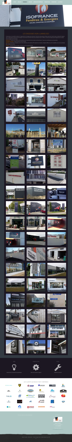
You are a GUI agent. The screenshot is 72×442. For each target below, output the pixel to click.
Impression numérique (38, 1)
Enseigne (25, 1)
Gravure (30, 1)
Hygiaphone (54, 1)
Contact (60, 1)
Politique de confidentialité (41, 437)
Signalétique (47, 1)
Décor (15, 1)
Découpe (19, 1)
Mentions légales (27, 437)
